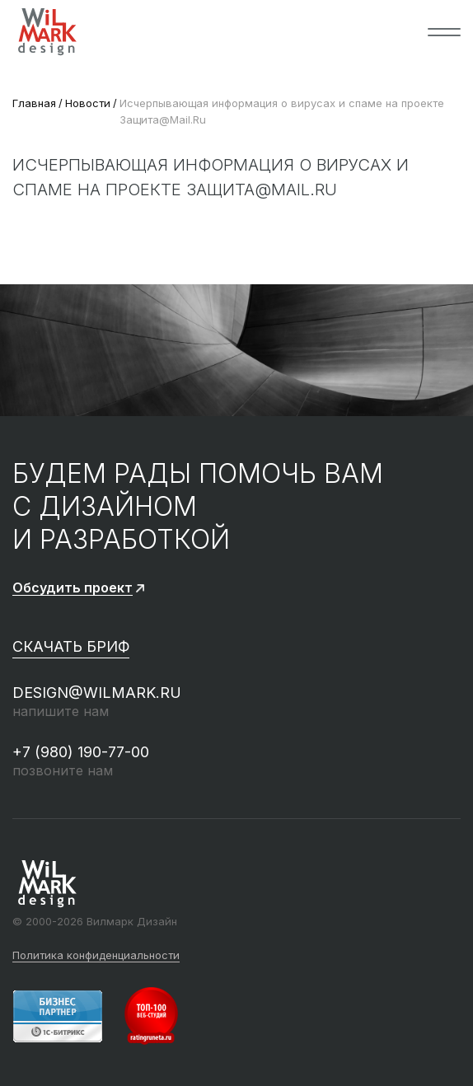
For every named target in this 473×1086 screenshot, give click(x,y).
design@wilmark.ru (96, 692)
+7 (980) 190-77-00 (80, 752)
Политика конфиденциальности (96, 956)
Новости (87, 103)
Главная (34, 103)
